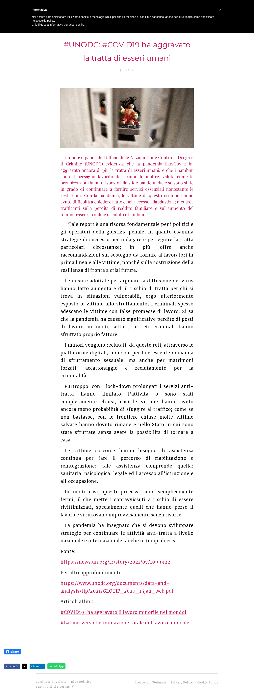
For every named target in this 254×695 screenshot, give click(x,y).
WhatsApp (57, 666)
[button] (220, 9)
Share (12, 651)
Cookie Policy (207, 682)
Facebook (12, 666)
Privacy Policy (182, 682)
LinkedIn (37, 666)
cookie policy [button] (46, 20)
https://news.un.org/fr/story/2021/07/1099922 (115, 562)
